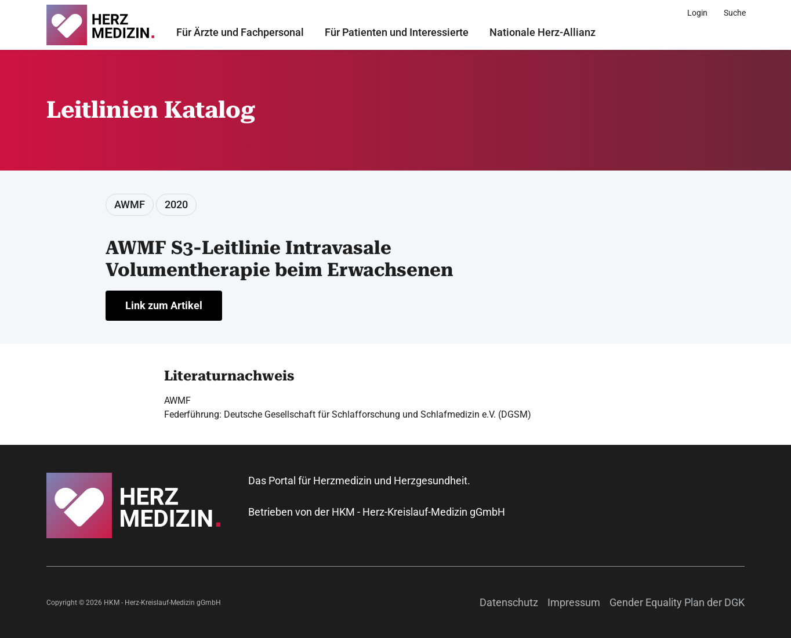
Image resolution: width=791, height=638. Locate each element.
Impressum (573, 602)
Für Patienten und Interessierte (397, 32)
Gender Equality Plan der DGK (677, 602)
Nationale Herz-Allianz (542, 32)
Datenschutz (509, 602)
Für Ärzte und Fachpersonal (240, 32)
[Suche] (735, 13)
